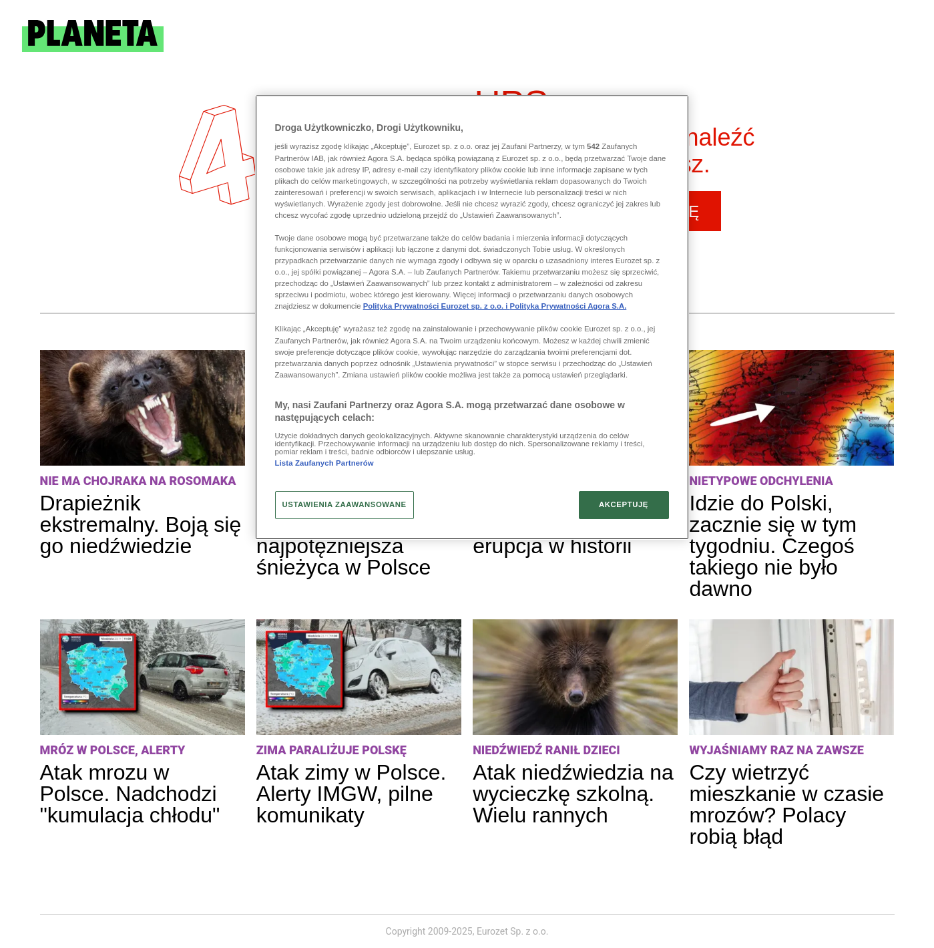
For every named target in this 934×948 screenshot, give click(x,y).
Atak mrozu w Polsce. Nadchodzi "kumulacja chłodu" (130, 793)
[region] (472, 317)
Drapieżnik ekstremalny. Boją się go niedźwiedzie (141, 524)
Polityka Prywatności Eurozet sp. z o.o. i (436, 306)
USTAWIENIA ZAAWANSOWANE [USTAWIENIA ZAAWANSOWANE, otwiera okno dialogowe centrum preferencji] (344, 504)
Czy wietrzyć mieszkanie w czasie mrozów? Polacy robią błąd (786, 804)
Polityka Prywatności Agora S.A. (568, 306)
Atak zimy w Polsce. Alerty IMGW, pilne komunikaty (351, 793)
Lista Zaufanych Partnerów (324, 463)
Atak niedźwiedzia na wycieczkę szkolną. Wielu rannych (573, 793)
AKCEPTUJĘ (623, 504)
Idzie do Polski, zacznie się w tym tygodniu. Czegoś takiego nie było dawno (773, 546)
